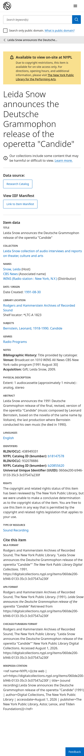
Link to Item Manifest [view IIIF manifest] (20, 204)
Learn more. (64, 160)
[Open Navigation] (75, 6)
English (8, 438)
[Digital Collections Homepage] (7, 6)
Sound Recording (16, 530)
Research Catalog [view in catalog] (18, 184)
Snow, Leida (12, 269)
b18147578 (56, 456)
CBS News (10, 274)
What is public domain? (60, 30)
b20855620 (56, 465)
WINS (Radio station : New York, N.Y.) (30, 278)
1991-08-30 (32, 292)
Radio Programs (15, 342)
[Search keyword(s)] (37, 19)
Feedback (75, 752)
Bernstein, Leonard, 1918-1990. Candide (32, 328)
